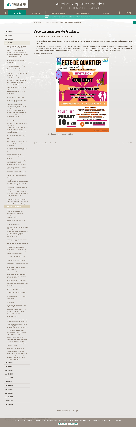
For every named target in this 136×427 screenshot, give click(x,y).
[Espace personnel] (130, 12)
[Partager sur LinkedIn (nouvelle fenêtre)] (77, 410)
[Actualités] (17, 12)
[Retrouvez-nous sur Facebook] (119, 12)
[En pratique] (35, 12)
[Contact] (116, 12)
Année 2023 (55, 22)
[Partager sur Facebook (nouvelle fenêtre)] (69, 410)
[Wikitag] (123, 12)
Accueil (38, 22)
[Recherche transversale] (126, 12)
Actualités (46, 22)
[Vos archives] (104, 12)
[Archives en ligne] (82, 12)
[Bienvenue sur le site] (6, 12)
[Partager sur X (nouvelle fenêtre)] (73, 410)
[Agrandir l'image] (82, 94)
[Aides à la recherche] (58, 12)
